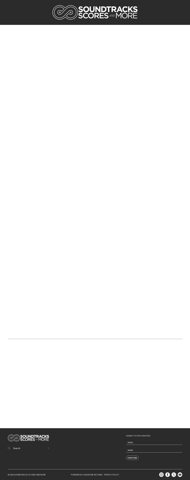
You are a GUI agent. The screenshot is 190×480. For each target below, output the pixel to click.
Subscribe (132, 458)
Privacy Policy (111, 475)
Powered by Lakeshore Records (86, 475)
